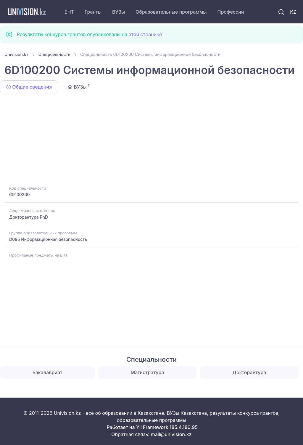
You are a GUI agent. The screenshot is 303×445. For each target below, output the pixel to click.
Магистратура (147, 372)
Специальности (54, 54)
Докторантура (249, 372)
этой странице (145, 34)
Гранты (93, 12)
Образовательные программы (171, 12)
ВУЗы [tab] (78, 86)
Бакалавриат (47, 372)
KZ (293, 12)
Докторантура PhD (28, 217)
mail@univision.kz (171, 434)
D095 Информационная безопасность (48, 239)
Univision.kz (16, 54)
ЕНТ (69, 12)
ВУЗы (118, 12)
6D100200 (19, 194)
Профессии (230, 12)
